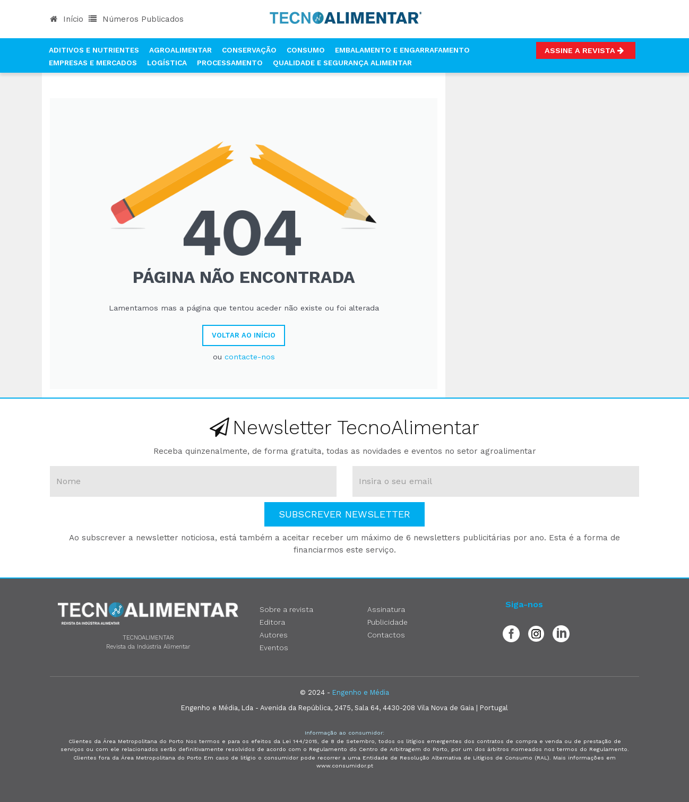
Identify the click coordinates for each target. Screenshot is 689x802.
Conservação (249, 50)
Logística (167, 62)
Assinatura (386, 609)
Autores (274, 635)
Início (66, 19)
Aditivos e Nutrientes (94, 50)
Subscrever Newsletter (344, 514)
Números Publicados (136, 19)
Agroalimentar (180, 50)
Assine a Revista (586, 50)
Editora (272, 622)
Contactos (386, 635)
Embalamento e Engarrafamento (402, 50)
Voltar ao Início (243, 335)
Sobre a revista (286, 609)
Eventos (274, 647)
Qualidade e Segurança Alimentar (342, 62)
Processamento (230, 62)
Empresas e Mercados (93, 62)
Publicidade (387, 622)
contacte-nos (250, 356)
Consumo (306, 50)
